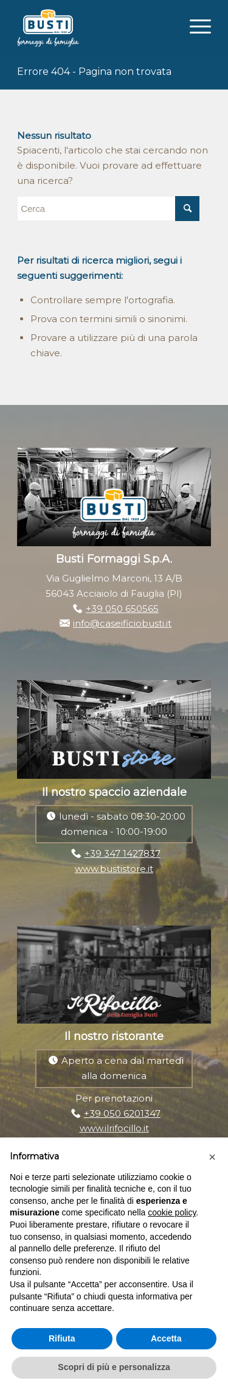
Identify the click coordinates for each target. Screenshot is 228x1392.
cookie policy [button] (172, 1212)
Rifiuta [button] (62, 1338)
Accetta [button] (166, 1338)
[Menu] (194, 25)
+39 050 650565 (122, 608)
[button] (212, 1157)
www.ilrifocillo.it (114, 1128)
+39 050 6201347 (122, 1113)
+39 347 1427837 (123, 853)
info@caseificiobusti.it (122, 623)
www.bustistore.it (114, 868)
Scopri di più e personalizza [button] (114, 1367)
